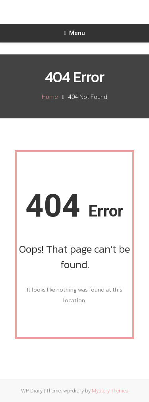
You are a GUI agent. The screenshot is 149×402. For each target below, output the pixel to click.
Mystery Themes (110, 391)
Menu (74, 33)
